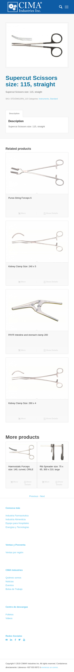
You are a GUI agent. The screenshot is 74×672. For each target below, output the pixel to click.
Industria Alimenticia (16, 519)
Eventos (10, 585)
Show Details (51, 213)
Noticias (10, 581)
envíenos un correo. (49, 667)
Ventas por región (14, 552)
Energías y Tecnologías (17, 527)
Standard (54, 99)
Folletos (10, 614)
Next (42, 496)
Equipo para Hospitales (17, 523)
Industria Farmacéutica (17, 515)
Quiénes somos (13, 577)
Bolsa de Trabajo (14, 589)
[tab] (14, 113)
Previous (33, 496)
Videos (9, 618)
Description (14, 113)
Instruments (44, 99)
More (22, 213)
